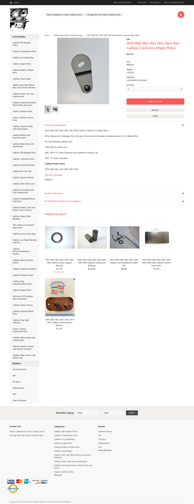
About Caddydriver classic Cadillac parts (64, 14)
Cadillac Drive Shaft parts (24, 183)
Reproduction (18, 388)
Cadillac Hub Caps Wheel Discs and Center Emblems (24, 86)
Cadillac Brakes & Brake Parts (23, 71)
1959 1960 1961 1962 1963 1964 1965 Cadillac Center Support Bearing (59, 263)
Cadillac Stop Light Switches (21, 321)
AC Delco (16, 381)
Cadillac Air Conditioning (23, 57)
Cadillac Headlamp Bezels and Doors (24, 200)
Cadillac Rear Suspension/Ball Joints (22, 282)
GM (14, 375)
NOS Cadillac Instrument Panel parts (23, 226)
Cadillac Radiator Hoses (23, 275)
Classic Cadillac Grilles (22, 111)
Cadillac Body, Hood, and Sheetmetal (23, 145)
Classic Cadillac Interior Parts (23, 118)
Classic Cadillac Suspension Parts (20, 330)
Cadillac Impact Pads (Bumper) (22, 217)
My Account (142, 2)
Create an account (177, 2)
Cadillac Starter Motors (23, 305)
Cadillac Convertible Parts (24, 165)
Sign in (166, 2)
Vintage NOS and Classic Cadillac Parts (104, 14)
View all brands (19, 400)
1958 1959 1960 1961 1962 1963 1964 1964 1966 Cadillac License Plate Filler (156, 263)
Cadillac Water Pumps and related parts (24, 338)
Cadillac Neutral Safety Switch (23, 261)
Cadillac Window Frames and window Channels (23, 347)
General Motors (19, 369)
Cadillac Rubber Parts (22, 290)
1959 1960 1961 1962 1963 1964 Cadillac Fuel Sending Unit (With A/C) (124, 263)
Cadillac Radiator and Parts (24, 269)
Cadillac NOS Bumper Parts (24, 152)
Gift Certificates (154, 2)
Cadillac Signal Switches (23, 177)
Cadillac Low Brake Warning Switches (24, 241)
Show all (57, 475)
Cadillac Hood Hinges (22, 78)
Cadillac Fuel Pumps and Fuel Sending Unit (23, 191)
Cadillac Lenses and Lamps (24, 233)
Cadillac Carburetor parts (24, 159)
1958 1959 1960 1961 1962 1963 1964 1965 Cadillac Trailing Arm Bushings (91, 263)
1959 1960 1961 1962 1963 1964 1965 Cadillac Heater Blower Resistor (59, 322)
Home (47, 35)
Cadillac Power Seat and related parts (23, 95)
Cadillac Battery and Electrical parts (21, 136)
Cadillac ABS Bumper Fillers (22, 43)
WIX (14, 394)
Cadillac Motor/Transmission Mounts (21, 251)
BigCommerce (66, 502)
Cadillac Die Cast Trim (22, 171)
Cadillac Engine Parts (22, 64)
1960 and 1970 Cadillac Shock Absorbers (23, 297)
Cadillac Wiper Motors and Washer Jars (24, 356)
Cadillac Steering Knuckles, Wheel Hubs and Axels (24, 103)
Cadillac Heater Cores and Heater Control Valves (24, 208)
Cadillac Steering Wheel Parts (23, 312)
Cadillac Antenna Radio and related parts (23, 127)
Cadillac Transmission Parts (24, 51)
